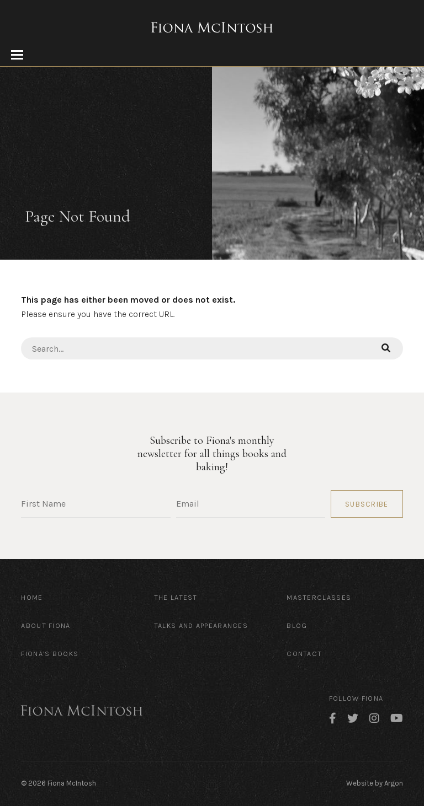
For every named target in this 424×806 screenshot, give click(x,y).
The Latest (176, 597)
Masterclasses (319, 597)
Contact (304, 653)
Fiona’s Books (49, 653)
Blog (297, 625)
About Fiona (45, 625)
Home (32, 597)
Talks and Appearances (201, 625)
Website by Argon (374, 783)
